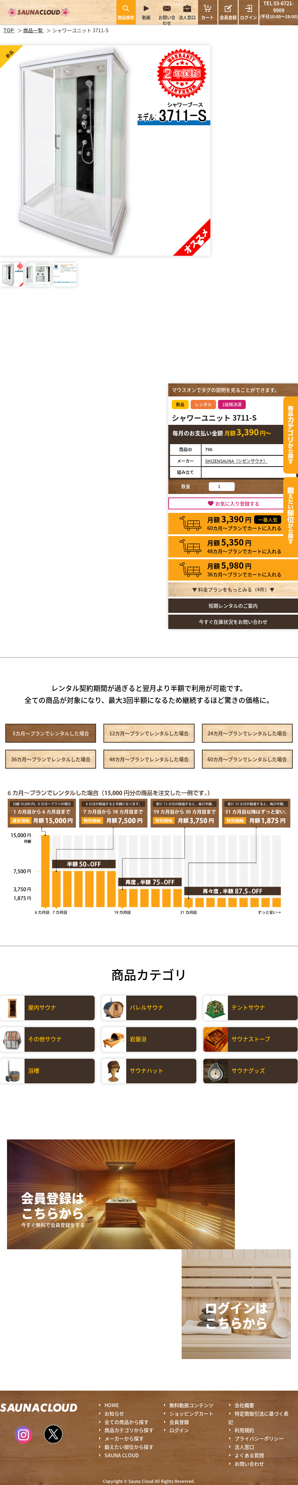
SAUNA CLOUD (121, 1455)
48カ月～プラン (149, 759)
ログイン (248, 17)
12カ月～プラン (149, 733)
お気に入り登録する (237, 503)
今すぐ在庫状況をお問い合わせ (233, 621)
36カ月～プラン (50, 759)
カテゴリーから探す (290, 435)
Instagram (23, 1435)
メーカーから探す (124, 1438)
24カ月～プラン (247, 733)
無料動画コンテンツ (191, 1405)
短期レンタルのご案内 (233, 605)
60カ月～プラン (247, 759)
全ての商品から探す (126, 1421)
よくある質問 (249, 1455)
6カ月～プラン (51, 733)
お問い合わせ (166, 20)
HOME (111, 1405)
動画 (146, 17)
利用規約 (244, 1429)
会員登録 (228, 17)
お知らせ (114, 1413)
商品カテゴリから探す (129, 1429)
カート (207, 12)
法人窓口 (187, 17)
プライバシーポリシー (259, 1438)
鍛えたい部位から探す (290, 515)
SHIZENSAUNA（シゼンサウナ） (236, 461)
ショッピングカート (191, 1413)
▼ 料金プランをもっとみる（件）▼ (233, 589)
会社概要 (244, 1405)
